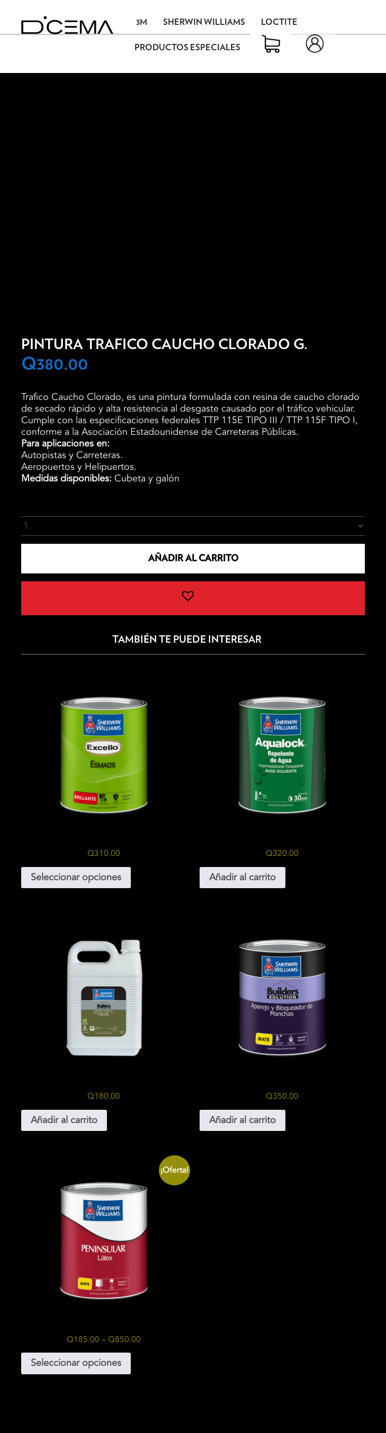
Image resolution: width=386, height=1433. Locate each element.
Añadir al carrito (193, 558)
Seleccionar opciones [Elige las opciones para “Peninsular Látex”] (76, 1363)
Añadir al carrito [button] (242, 877)
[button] (193, 598)
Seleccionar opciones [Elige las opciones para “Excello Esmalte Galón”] (76, 877)
